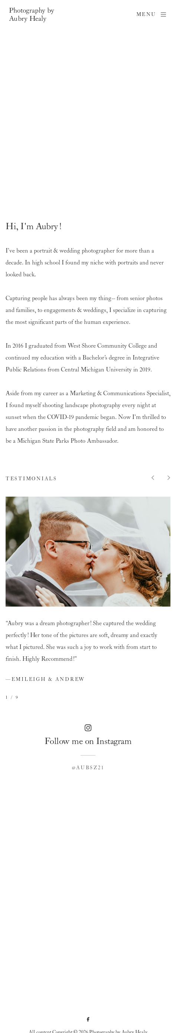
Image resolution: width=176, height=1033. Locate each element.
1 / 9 (12, 697)
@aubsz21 (88, 768)
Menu (151, 14)
